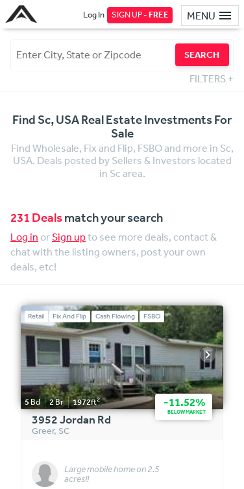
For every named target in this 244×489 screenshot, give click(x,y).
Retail (36, 316)
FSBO (152, 316)
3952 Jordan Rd (71, 420)
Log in (24, 236)
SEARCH (201, 54)
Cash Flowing (115, 316)
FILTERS (211, 78)
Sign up (69, 236)
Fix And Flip (69, 316)
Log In (93, 14)
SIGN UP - (140, 14)
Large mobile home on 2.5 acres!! (112, 474)
